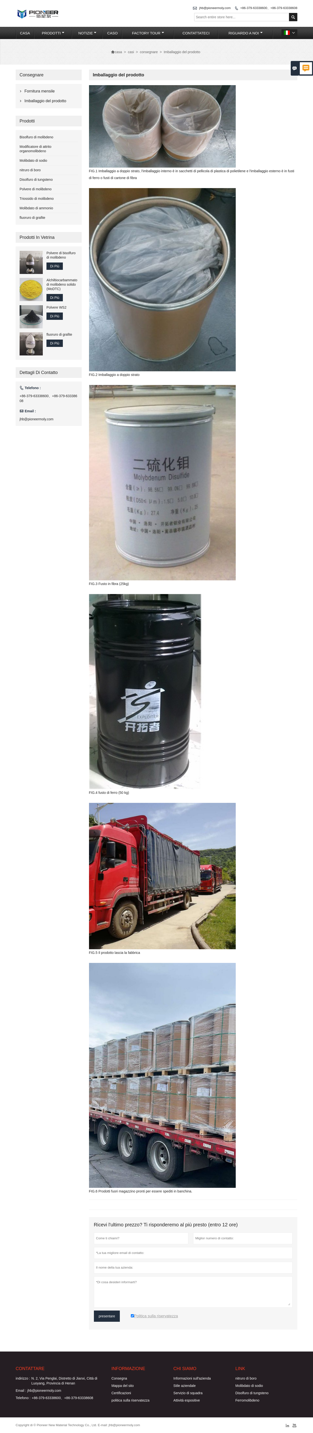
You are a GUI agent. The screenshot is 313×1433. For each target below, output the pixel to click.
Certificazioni (121, 1393)
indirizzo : (23, 1378)
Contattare (30, 1368)
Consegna (119, 1378)
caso (112, 33)
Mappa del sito (123, 1386)
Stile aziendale (184, 1386)
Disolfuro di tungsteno (36, 180)
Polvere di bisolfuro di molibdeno (61, 255)
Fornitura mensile (39, 91)
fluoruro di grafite (32, 218)
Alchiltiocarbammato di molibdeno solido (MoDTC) (61, 284)
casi (131, 52)
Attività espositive (186, 1400)
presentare (107, 1316)
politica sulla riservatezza (131, 1400)
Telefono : (23, 1398)
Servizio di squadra (187, 1393)
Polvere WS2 (56, 307)
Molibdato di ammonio (36, 208)
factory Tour (148, 33)
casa (25, 33)
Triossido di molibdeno (37, 199)
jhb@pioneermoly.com (215, 8)
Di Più (54, 266)
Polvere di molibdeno (36, 189)
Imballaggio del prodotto (45, 101)
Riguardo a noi (245, 33)
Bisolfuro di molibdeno (36, 137)
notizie (87, 33)
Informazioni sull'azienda (192, 1378)
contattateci (196, 33)
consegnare (149, 52)
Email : (21, 1391)
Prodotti (53, 33)
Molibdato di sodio (33, 160)
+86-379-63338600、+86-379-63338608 (268, 8)
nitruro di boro (30, 170)
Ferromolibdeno (247, 1400)
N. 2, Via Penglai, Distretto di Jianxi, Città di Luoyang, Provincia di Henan (64, 1380)
